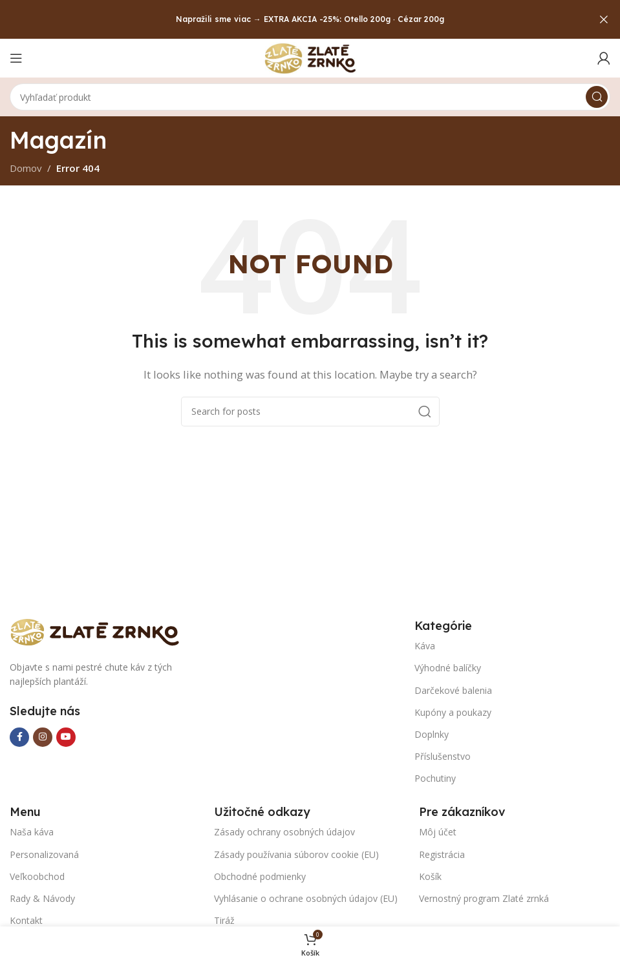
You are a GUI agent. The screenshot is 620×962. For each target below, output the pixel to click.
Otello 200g (367, 19)
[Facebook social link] (19, 737)
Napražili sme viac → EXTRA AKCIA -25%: (258, 19)
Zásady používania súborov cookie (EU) (296, 854)
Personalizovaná (44, 854)
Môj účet (437, 832)
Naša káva (32, 832)
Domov (26, 168)
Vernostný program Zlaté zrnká (484, 898)
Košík (430, 876)
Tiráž (224, 920)
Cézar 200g (421, 19)
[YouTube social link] (66, 737)
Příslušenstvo (442, 756)
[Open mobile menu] (16, 58)
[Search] (310, 96)
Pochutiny (435, 778)
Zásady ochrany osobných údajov (284, 832)
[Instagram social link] (42, 737)
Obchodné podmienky (260, 876)
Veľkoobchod (37, 876)
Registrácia (442, 854)
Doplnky (431, 734)
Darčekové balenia (453, 690)
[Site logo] (310, 56)
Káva (424, 646)
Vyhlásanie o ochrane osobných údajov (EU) (306, 898)
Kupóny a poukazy (452, 712)
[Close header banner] (604, 19)
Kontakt (26, 920)
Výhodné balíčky (447, 668)
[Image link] (100, 630)
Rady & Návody (42, 898)
